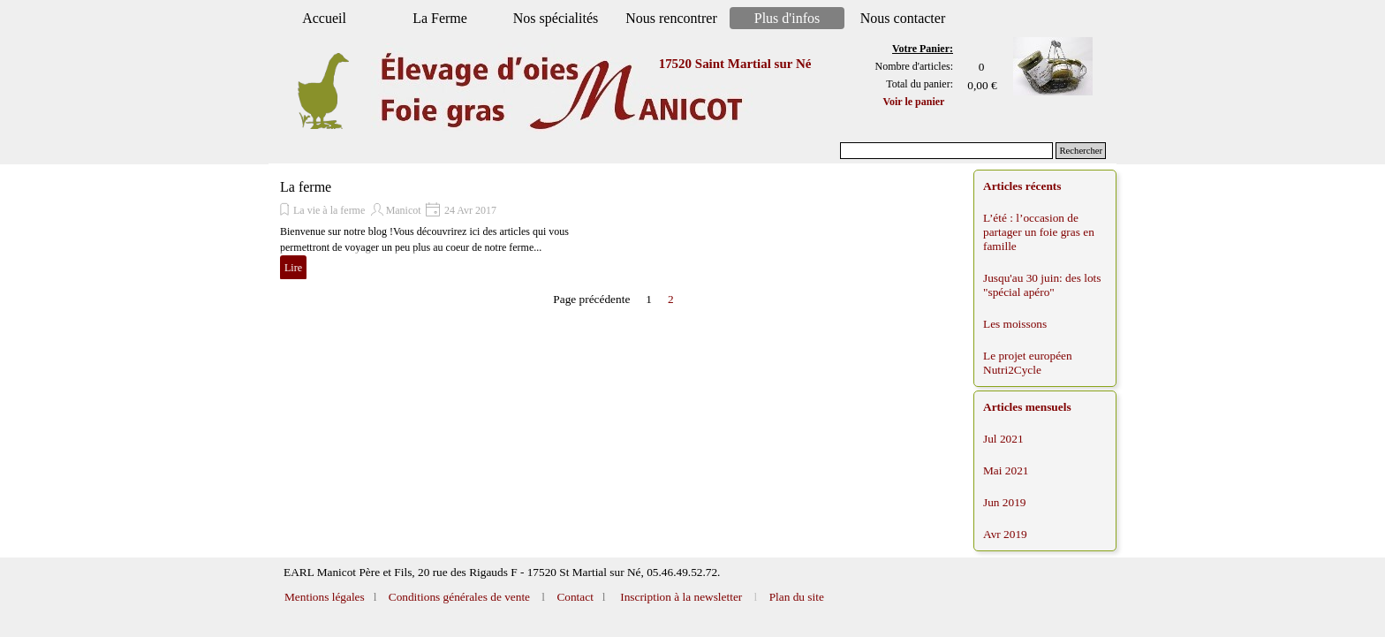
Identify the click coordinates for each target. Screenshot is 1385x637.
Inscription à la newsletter (679, 596)
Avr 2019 (1005, 534)
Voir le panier (913, 101)
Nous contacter (902, 18)
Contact (574, 596)
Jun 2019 (1004, 502)
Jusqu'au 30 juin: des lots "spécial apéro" (1042, 285)
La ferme (305, 186)
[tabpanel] (907, 75)
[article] (447, 229)
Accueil (324, 18)
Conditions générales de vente (457, 596)
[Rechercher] (946, 150)
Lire (293, 268)
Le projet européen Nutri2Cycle (1027, 362)
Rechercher (1080, 150)
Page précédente (591, 299)
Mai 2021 (1005, 470)
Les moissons (1015, 323)
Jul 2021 (1003, 438)
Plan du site (796, 596)
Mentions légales (325, 596)
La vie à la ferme (329, 210)
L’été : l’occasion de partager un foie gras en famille (1038, 232)
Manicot (403, 210)
